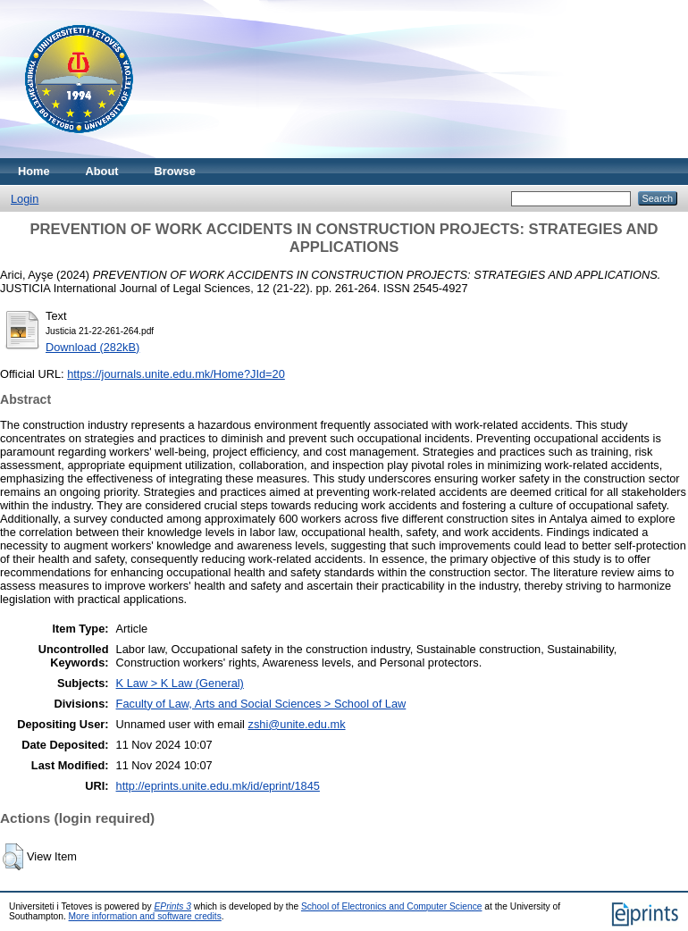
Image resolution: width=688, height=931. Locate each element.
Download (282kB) (92, 347)
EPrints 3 (173, 906)
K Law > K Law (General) (180, 683)
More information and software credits (145, 916)
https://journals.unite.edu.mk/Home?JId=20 (176, 374)
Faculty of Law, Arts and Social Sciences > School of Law (261, 703)
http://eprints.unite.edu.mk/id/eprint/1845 (218, 786)
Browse (175, 171)
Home (34, 171)
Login (24, 198)
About (102, 171)
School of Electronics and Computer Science (391, 906)
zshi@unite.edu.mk (297, 724)
